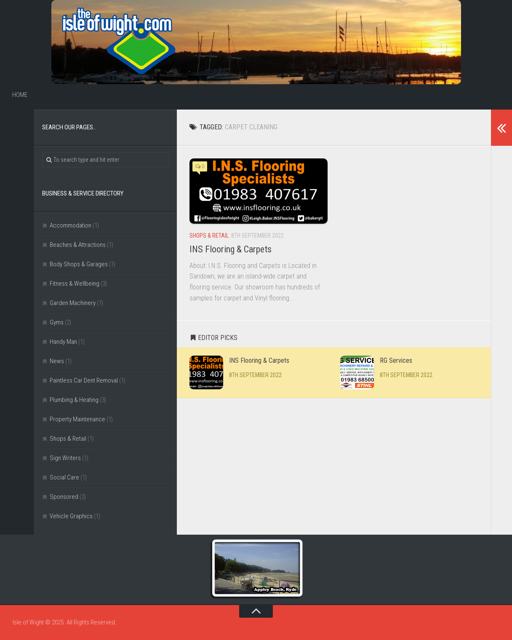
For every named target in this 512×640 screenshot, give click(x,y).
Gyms (57, 322)
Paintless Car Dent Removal (84, 380)
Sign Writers (65, 458)
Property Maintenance (77, 419)
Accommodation (70, 225)
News (57, 361)
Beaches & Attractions (78, 245)
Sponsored (64, 497)
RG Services (396, 360)
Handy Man (63, 341)
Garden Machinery (73, 303)
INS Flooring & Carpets (230, 249)
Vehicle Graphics (71, 516)
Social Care (64, 477)
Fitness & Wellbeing (74, 283)
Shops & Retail (209, 235)
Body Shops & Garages (79, 264)
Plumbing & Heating (74, 400)
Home (19, 95)
